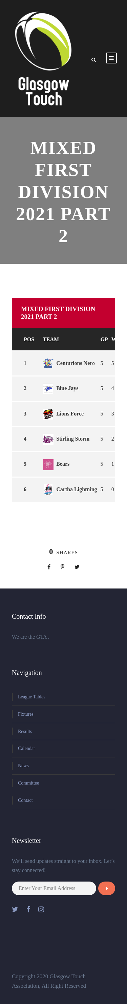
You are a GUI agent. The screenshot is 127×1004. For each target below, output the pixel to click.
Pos (29, 339)
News (23, 765)
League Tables (31, 696)
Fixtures (26, 714)
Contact (25, 800)
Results (25, 731)
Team (51, 339)
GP (104, 339)
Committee (28, 783)
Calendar (26, 748)
